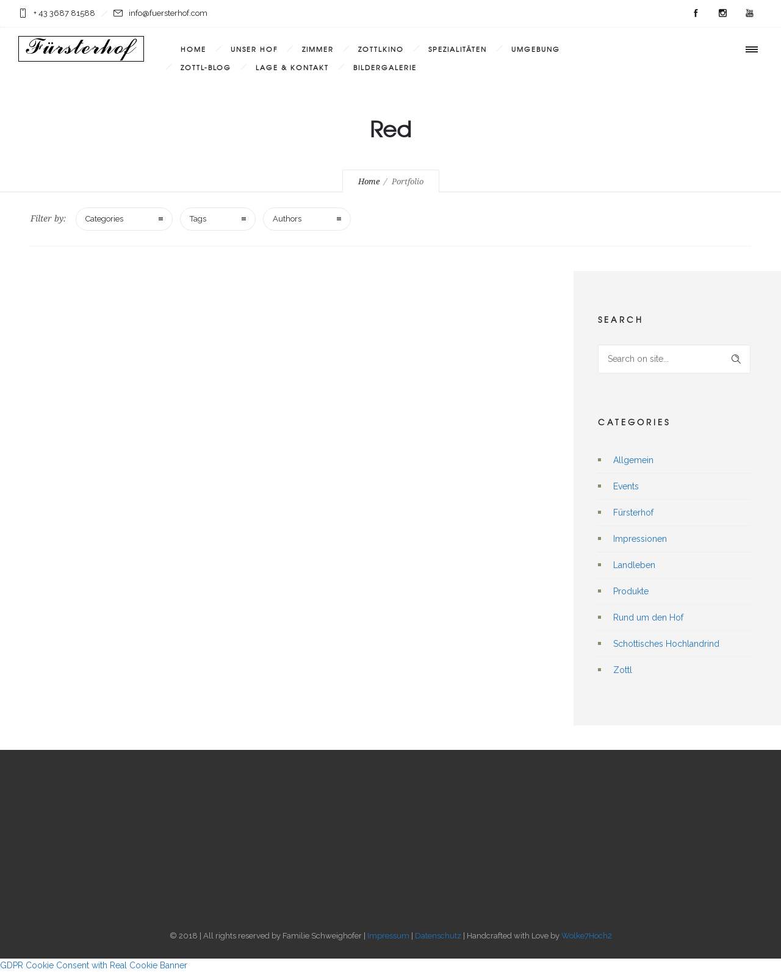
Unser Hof (254, 49)
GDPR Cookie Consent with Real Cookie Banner (93, 965)
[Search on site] (674, 359)
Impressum (388, 935)
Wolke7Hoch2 (586, 935)
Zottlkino (381, 49)
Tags (198, 218)
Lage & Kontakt (292, 67)
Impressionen (640, 539)
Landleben (634, 565)
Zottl (622, 670)
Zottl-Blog (206, 67)
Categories (104, 218)
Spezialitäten (457, 49)
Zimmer (318, 49)
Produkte (631, 591)
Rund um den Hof (648, 617)
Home (193, 49)
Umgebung (535, 49)
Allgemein (633, 460)
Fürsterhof (633, 512)
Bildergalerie (385, 67)
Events (626, 486)
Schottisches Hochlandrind (666, 644)
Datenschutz (438, 935)
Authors (287, 218)
